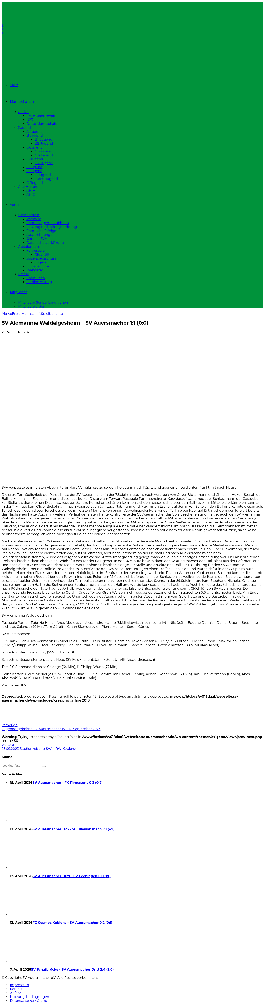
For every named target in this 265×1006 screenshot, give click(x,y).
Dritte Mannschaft (41, 124)
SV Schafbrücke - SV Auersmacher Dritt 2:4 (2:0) (72, 969)
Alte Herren (27, 187)
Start (14, 85)
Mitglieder (18, 292)
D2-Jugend (44, 163)
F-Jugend (34, 171)
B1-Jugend (43, 139)
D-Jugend (34, 159)
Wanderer (34, 270)
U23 (29, 120)
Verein (15, 205)
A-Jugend (34, 132)
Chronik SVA (36, 239)
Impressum (19, 985)
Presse (23, 274)
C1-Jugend (43, 151)
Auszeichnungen (40, 235)
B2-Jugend (44, 143)
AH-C (30, 195)
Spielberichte (52, 314)
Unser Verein (29, 215)
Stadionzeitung (39, 282)
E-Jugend (34, 167)
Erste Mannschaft (40, 116)
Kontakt (16, 989)
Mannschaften (22, 102)
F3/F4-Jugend (46, 179)
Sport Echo (35, 278)
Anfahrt (16, 993)
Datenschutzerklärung (45, 243)
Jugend (24, 128)
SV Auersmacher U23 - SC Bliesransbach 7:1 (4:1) (73, 829)
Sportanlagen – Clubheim (47, 223)
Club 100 (42, 254)
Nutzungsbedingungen (29, 997)
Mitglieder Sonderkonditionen (43, 302)
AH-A (30, 191)
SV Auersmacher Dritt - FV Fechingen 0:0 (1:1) (72, 876)
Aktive (23, 112)
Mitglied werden (31, 306)
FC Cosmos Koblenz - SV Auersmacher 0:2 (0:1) (72, 923)
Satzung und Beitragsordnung (51, 227)
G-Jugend (34, 183)
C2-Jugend (44, 155)
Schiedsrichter (38, 266)
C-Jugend (34, 147)
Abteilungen (28, 247)
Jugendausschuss (41, 258)
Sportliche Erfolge (41, 231)
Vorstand (33, 219)
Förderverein (37, 250)
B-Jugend (34, 136)
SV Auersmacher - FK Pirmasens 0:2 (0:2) (68, 783)
